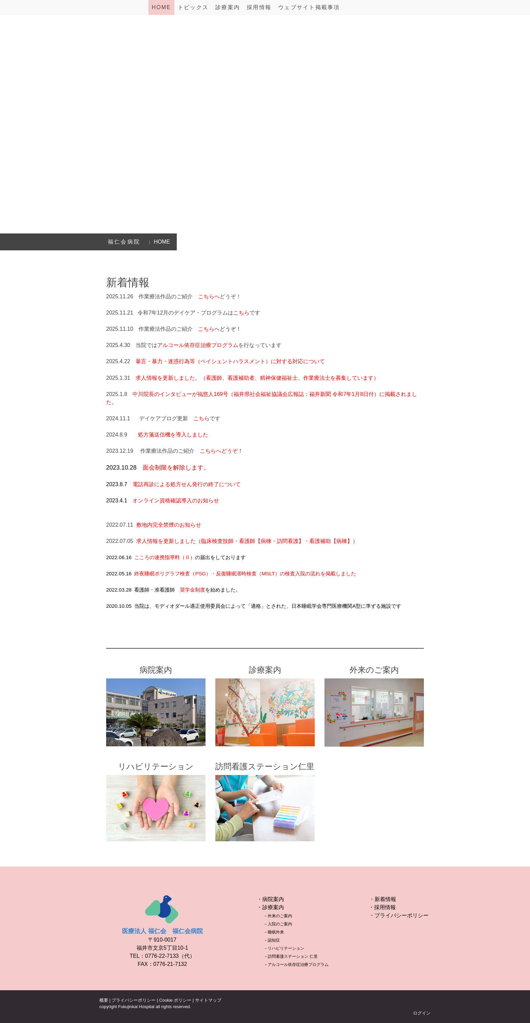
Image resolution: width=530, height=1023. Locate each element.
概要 (103, 1000)
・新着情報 (382, 899)
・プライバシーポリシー (399, 915)
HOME (161, 7)
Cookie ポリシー (175, 1000)
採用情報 (259, 7)
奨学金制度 (192, 590)
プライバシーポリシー (133, 1000)
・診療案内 (270, 907)
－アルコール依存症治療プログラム (296, 964)
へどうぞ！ (219, 329)
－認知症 (272, 940)
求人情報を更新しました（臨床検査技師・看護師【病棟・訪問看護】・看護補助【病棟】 (244, 541)
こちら (201, 418)
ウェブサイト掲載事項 (309, 7)
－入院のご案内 (278, 924)
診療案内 (227, 7)
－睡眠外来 (274, 932)
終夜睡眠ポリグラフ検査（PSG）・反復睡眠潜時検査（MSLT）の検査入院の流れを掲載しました (245, 573)
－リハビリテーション (284, 948)
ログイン (422, 1013)
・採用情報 (382, 907)
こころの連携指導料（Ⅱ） (164, 557)
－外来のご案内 (278, 916)
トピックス (193, 7)
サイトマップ (208, 1000)
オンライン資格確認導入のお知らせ (175, 500)
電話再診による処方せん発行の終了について (186, 484)
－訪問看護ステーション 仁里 (290, 956)
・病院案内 (270, 899)
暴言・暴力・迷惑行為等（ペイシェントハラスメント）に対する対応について (230, 361)
